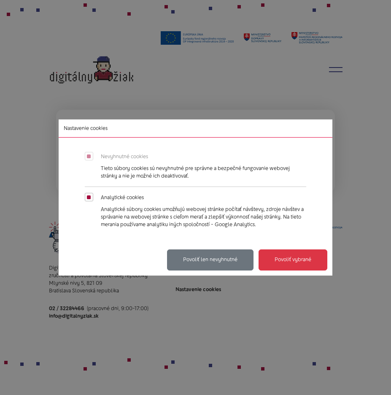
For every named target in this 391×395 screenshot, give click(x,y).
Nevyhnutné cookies (124, 156)
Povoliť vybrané (293, 259)
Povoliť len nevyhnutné (210, 259)
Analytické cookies (122, 197)
